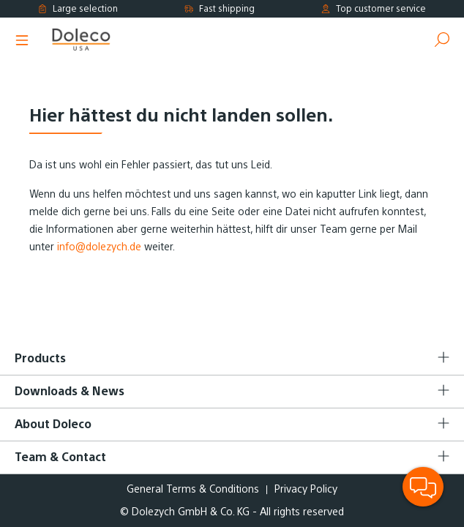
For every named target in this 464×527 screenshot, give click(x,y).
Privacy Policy (305, 489)
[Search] (442, 40)
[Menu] (22, 40)
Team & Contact (60, 457)
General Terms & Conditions (193, 489)
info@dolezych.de (99, 247)
